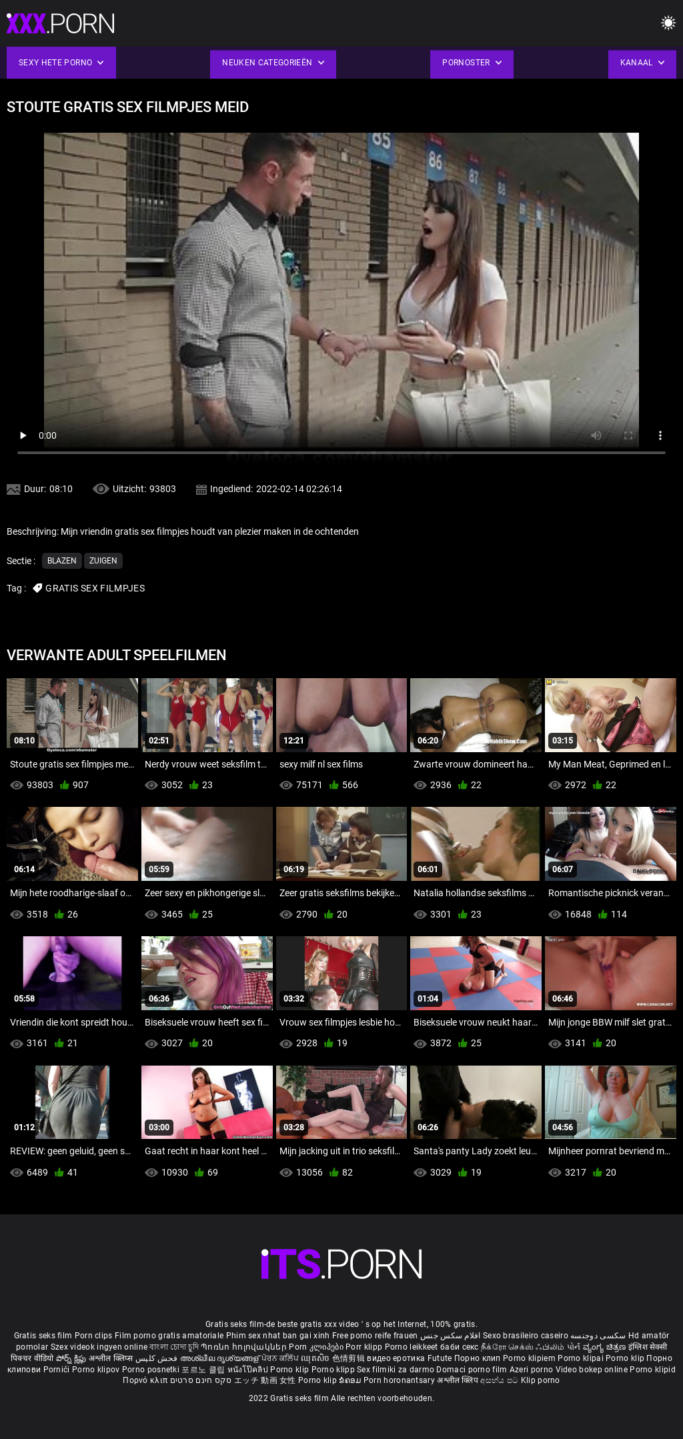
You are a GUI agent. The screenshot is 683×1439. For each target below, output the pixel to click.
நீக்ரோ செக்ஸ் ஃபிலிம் (523, 1347)
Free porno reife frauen (375, 1335)
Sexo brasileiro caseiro (525, 1335)
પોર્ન (574, 1347)
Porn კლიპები (317, 1347)
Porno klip (626, 1358)
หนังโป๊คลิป (249, 1369)
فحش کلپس (157, 1358)
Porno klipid (653, 1369)
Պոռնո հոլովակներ (245, 1347)
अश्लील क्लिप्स (112, 1358)
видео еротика (396, 1358)
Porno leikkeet (413, 1347)
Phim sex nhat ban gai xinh (278, 1335)
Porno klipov (97, 1369)
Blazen (62, 560)
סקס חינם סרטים (201, 1380)
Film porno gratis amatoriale (169, 1335)
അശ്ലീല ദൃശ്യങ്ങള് (220, 1358)
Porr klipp (365, 1347)
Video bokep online (592, 1369)
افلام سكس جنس (450, 1335)
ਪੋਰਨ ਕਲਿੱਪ (281, 1358)
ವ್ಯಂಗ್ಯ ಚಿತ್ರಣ (605, 1347)
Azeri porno (533, 1369)
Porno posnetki (152, 1369)
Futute (440, 1358)
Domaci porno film (471, 1369)
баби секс (459, 1347)
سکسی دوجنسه (598, 1335)
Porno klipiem (530, 1358)
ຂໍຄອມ (351, 1380)
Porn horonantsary (400, 1380)
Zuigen (103, 560)
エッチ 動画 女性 (265, 1380)
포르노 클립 (204, 1369)
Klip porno (540, 1380)
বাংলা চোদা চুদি (173, 1347)
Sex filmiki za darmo (395, 1369)
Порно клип (478, 1358)
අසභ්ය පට (500, 1380)
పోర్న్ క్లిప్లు (72, 1358)
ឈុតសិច (316, 1358)
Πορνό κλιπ (146, 1380)
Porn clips (95, 1335)
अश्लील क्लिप (458, 1380)
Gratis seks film (43, 1335)
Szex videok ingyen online (99, 1347)
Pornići (57, 1369)
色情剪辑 (350, 1358)
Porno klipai (582, 1358)
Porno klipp (334, 1369)
